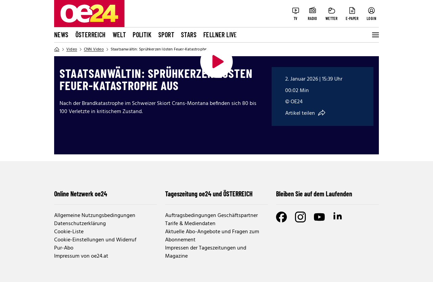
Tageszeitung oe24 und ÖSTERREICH (209, 194)
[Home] (57, 49)
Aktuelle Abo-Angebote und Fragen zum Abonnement (212, 235)
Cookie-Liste (69, 231)
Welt (119, 34)
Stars (189, 34)
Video (71, 49)
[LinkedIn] (338, 217)
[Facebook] (281, 217)
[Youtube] (319, 217)
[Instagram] (300, 217)
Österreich (90, 34)
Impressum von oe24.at (81, 256)
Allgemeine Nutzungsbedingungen (94, 215)
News (61, 34)
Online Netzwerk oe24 (80, 194)
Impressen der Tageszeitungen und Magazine (205, 252)
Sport (166, 34)
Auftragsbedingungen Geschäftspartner (211, 215)
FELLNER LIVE (220, 34)
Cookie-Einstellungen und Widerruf (95, 240)
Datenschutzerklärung (80, 223)
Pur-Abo (63, 248)
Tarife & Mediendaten (190, 223)
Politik (142, 34)
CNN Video (94, 49)
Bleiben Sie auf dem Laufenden (314, 194)
